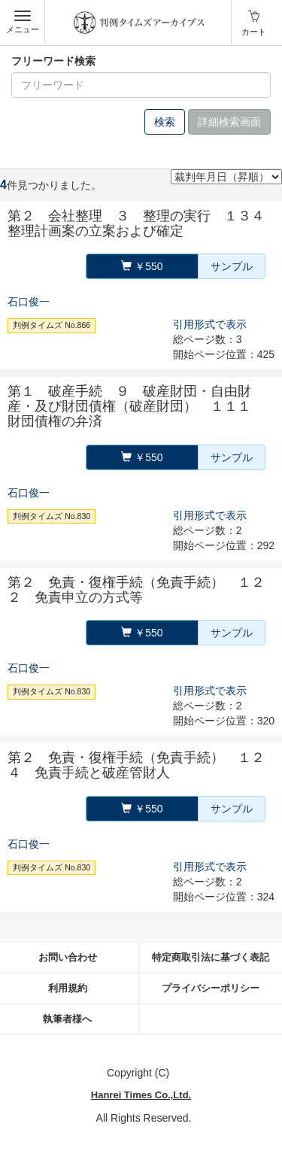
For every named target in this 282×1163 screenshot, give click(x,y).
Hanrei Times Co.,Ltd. (141, 1095)
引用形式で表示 (210, 324)
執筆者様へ (67, 1019)
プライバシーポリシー (210, 988)
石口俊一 (29, 302)
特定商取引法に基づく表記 (210, 957)
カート (253, 31)
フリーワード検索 (53, 61)
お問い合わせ (67, 957)
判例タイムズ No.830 (51, 516)
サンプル (232, 266)
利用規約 (67, 988)
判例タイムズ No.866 (51, 324)
